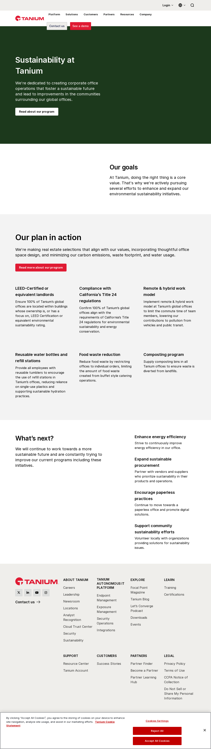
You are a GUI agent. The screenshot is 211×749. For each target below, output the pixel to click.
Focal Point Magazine (139, 590)
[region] (105, 730)
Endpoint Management (107, 597)
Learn (169, 580)
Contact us (25, 602)
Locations (70, 608)
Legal (169, 656)
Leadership (71, 594)
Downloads (139, 618)
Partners (139, 656)
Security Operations (105, 621)
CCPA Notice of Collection (176, 679)
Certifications (174, 594)
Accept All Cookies (157, 740)
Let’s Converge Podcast (142, 608)
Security (69, 633)
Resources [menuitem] (124, 18)
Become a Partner (144, 670)
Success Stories (109, 664)
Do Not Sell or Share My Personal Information (178, 693)
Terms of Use (174, 670)
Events (136, 624)
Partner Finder (142, 664)
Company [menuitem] (142, 18)
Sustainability (73, 640)
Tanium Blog (140, 599)
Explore (138, 580)
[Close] (204, 730)
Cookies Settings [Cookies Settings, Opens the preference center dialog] (157, 720)
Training (170, 588)
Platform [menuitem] (53, 18)
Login (166, 5)
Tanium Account (75, 670)
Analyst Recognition (72, 617)
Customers (107, 656)
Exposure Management (107, 609)
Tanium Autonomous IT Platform (111, 583)
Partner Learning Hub (143, 679)
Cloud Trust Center (77, 627)
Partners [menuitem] (106, 18)
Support (70, 656)
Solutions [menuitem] (71, 18)
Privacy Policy (174, 664)
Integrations (106, 630)
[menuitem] (78, 611)
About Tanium (75, 580)
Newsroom (71, 601)
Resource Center (76, 664)
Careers (69, 588)
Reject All (157, 730)
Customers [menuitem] (89, 18)
